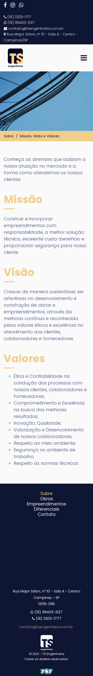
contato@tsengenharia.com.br (46, 626)
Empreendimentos (46, 504)
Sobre (9, 136)
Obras (46, 499)
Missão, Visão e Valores (39, 136)
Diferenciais (46, 509)
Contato (47, 514)
